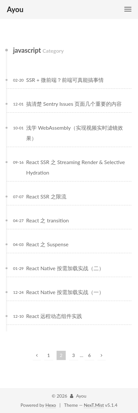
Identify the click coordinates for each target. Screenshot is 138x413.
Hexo (50, 405)
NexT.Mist (94, 405)
